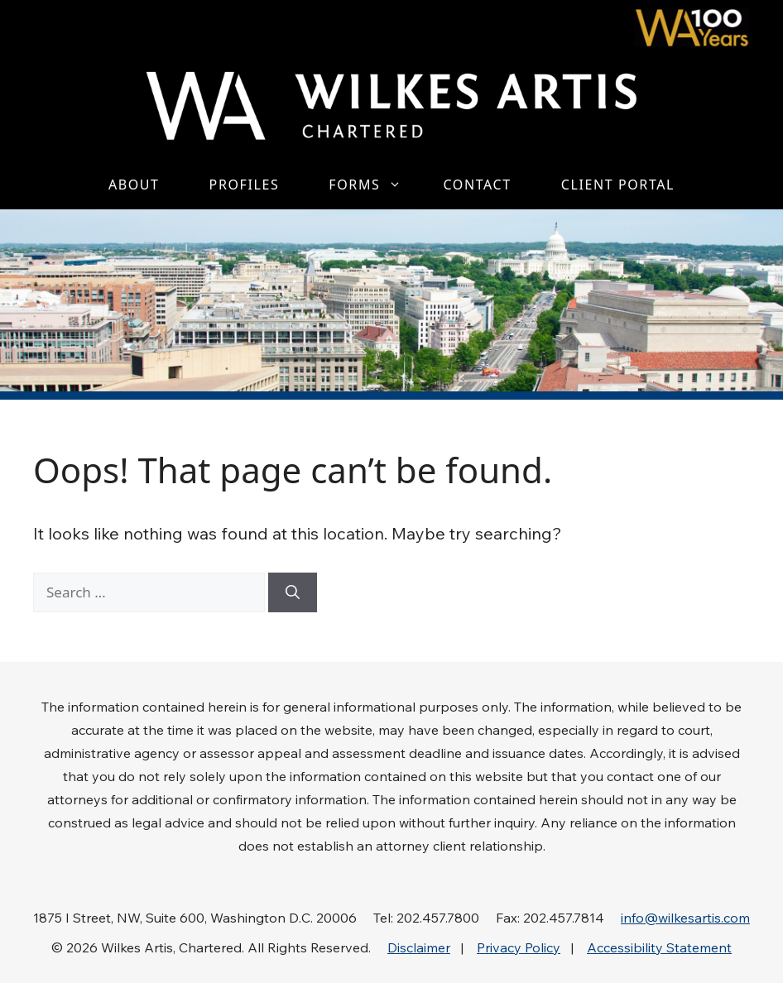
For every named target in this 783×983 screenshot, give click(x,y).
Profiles (244, 184)
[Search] (292, 592)
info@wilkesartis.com (685, 917)
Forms (373, 184)
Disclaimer (418, 947)
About (134, 184)
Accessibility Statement (659, 947)
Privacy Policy (518, 947)
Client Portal (618, 184)
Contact (477, 184)
